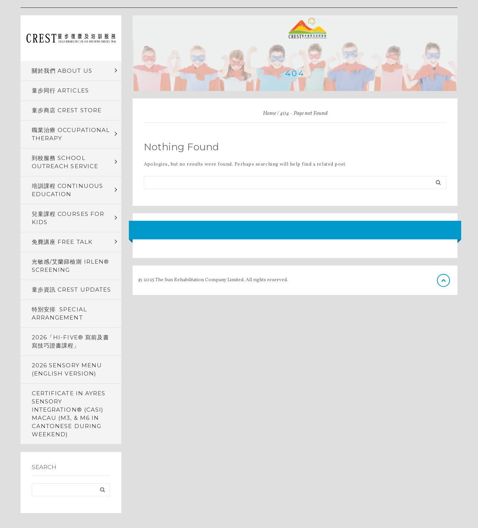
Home (269, 113)
